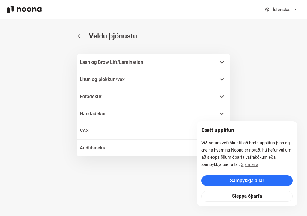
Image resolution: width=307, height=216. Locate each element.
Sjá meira (249, 164)
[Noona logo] (24, 9)
